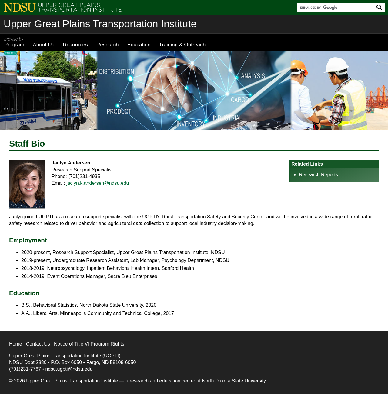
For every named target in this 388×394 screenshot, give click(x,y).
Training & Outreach (182, 44)
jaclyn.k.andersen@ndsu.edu (97, 183)
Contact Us (38, 343)
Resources (75, 44)
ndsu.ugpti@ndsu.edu (68, 369)
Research (107, 44)
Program (14, 42)
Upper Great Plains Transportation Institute (100, 23)
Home (15, 343)
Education (139, 44)
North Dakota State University (234, 380)
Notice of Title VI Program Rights (89, 343)
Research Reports (318, 174)
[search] (334, 7)
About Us (43, 44)
